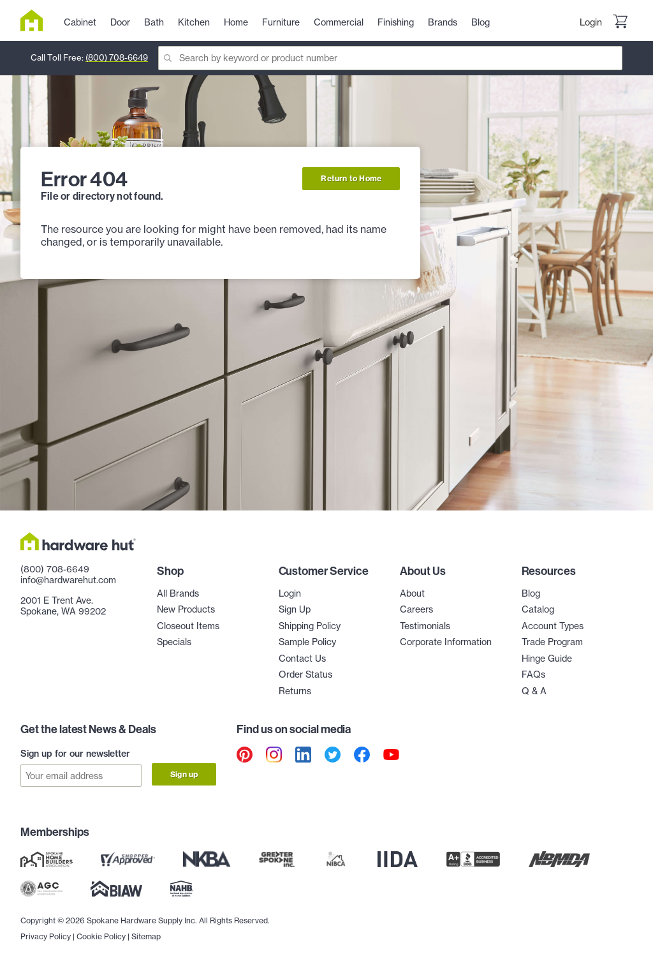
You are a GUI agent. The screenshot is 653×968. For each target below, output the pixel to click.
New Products (186, 609)
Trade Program (552, 642)
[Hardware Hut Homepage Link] (36, 20)
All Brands (178, 593)
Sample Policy (307, 642)
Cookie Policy (101, 936)
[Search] (390, 58)
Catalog (538, 609)
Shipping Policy (310, 626)
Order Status (305, 674)
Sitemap (146, 936)
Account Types (552, 626)
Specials (174, 642)
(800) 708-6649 (116, 57)
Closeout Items (188, 626)
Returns (295, 691)
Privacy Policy (45, 936)
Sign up (184, 774)
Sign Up (295, 609)
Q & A (534, 691)
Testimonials (425, 626)
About (412, 593)
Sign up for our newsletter (75, 753)
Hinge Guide (547, 658)
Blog (531, 593)
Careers (416, 609)
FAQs (533, 674)
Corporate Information (446, 642)
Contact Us (302, 658)
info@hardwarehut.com (68, 580)
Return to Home (351, 178)
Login (591, 22)
